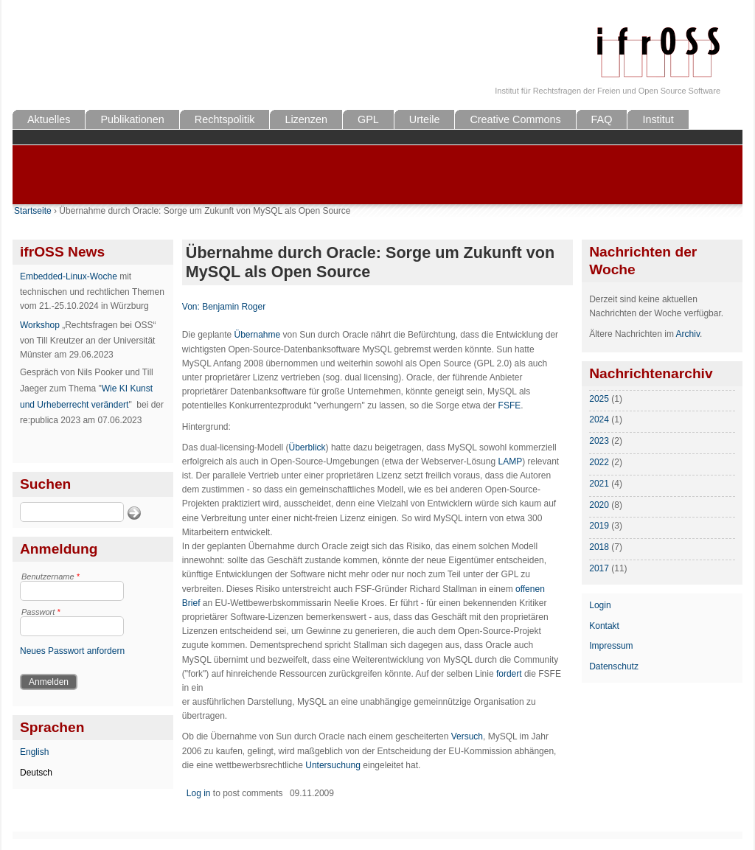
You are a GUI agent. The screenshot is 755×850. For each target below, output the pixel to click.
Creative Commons (515, 119)
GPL (368, 119)
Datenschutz (614, 666)
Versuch (467, 736)
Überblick (307, 447)
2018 (599, 547)
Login (599, 605)
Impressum (611, 646)
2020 (599, 505)
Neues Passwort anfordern (72, 651)
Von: (192, 307)
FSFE (509, 405)
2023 (599, 441)
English (34, 752)
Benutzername (50, 576)
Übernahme (257, 335)
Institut (657, 119)
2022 (599, 462)
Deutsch (36, 772)
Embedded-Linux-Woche (68, 276)
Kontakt (604, 626)
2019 (599, 525)
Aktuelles (48, 119)
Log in (199, 793)
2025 (599, 399)
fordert (509, 674)
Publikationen (132, 119)
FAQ (602, 119)
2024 (599, 419)
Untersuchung (333, 765)
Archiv (688, 334)
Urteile (424, 119)
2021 (599, 483)
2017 (599, 568)
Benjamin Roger (233, 307)
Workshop (40, 325)
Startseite (33, 211)
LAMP (510, 461)
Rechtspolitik (225, 119)
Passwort (40, 611)
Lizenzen (306, 119)
